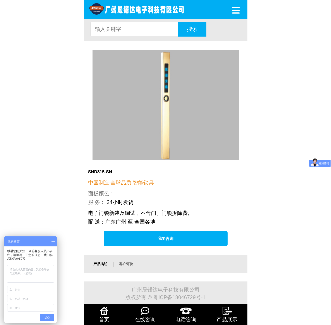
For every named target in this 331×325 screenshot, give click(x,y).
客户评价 (126, 264)
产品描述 (100, 264)
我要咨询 (165, 238)
